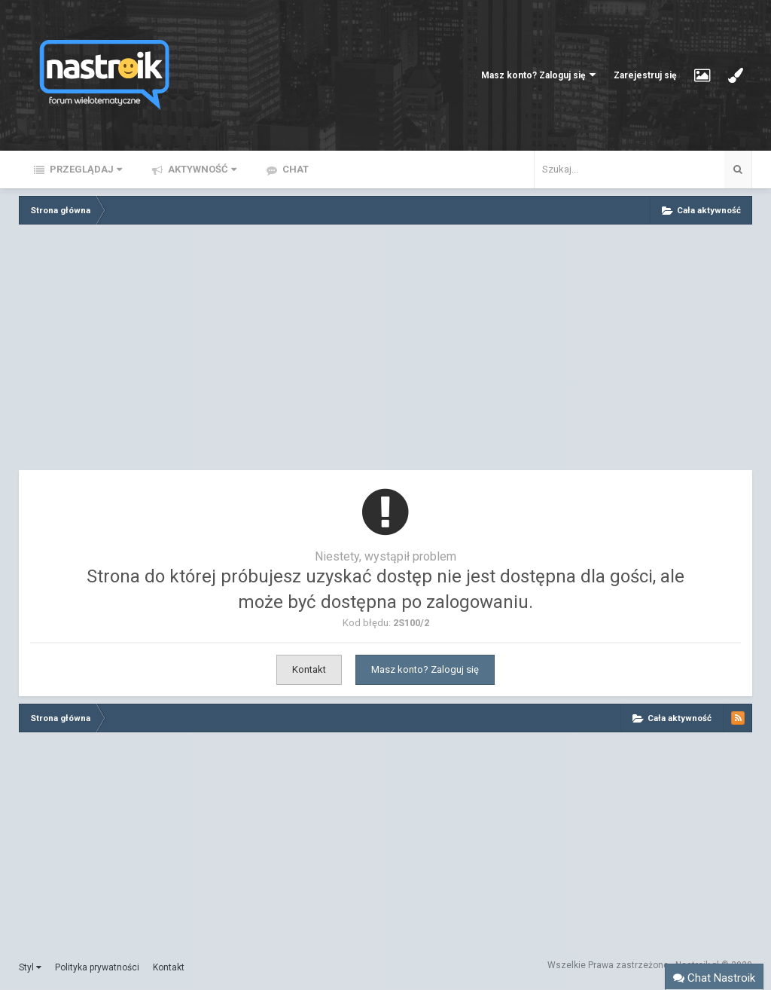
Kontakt (309, 669)
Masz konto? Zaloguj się (538, 75)
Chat (294, 169)
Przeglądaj (84, 169)
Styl (30, 967)
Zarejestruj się (645, 75)
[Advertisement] (385, 351)
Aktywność (201, 169)
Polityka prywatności (97, 967)
